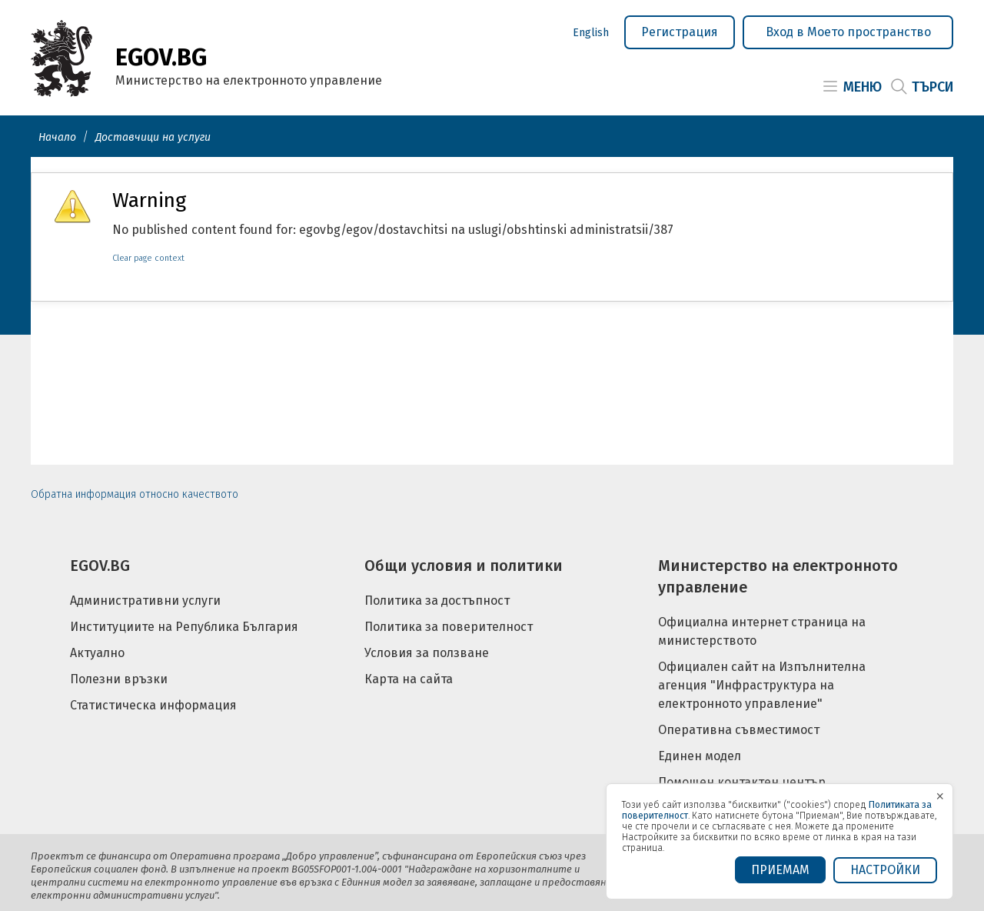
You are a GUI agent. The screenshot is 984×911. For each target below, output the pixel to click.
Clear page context (148, 258)
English (591, 32)
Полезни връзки (119, 679)
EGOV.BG (100, 565)
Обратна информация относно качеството (134, 494)
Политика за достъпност (437, 600)
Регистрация (679, 32)
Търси (932, 86)
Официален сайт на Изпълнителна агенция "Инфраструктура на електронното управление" (762, 685)
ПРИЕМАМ (780, 870)
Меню (862, 86)
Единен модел (699, 756)
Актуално (97, 653)
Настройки (885, 870)
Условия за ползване (426, 653)
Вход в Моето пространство (848, 32)
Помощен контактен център (742, 782)
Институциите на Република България (184, 626)
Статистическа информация (153, 705)
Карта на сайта (408, 679)
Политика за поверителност (448, 626)
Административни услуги (145, 600)
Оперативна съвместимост (738, 729)
